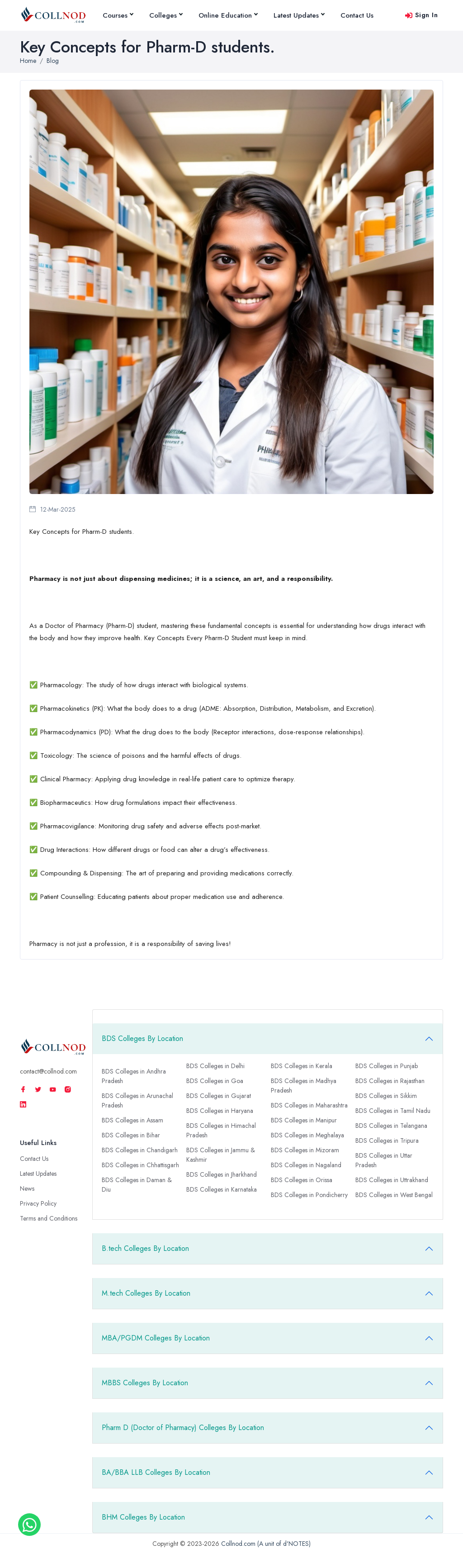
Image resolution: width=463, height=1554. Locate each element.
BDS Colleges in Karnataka (221, 1189)
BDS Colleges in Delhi (215, 1065)
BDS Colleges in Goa (214, 1080)
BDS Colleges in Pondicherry (309, 1194)
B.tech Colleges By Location (145, 1248)
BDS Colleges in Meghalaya (307, 1135)
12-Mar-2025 (52, 509)
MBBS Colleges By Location (145, 1383)
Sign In (421, 15)
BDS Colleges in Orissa (301, 1179)
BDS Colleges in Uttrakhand (391, 1179)
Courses (118, 15)
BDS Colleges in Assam (132, 1120)
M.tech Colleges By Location (146, 1293)
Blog (53, 60)
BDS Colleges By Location (142, 1038)
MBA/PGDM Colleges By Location (156, 1338)
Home (28, 60)
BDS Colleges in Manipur (304, 1120)
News (27, 1188)
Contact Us (356, 15)
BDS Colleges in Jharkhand (221, 1174)
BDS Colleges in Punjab (386, 1065)
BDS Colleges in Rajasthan (390, 1080)
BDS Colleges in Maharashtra (309, 1105)
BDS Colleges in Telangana (391, 1125)
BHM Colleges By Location (143, 1517)
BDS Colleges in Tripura (387, 1140)
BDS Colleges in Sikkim (386, 1095)
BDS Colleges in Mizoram (305, 1150)
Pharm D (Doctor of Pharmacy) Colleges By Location (183, 1427)
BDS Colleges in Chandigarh (140, 1150)
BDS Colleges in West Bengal (394, 1194)
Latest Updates (299, 15)
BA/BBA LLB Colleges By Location (156, 1472)
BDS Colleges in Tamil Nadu (392, 1110)
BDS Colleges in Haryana (219, 1110)
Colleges (165, 15)
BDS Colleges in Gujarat (218, 1095)
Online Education (227, 15)
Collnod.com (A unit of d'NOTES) (266, 1543)
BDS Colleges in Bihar (131, 1135)
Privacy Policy (38, 1203)
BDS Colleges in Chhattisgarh (140, 1164)
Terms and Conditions (48, 1218)
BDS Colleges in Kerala (301, 1065)
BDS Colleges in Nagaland (306, 1164)
